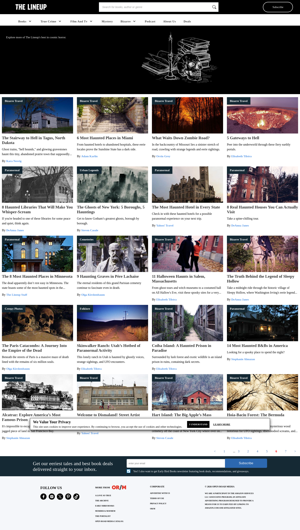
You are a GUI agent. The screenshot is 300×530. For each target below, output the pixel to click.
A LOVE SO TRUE (103, 495)
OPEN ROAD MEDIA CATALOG (109, 521)
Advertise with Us (160, 493)
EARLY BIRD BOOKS (104, 506)
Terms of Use (157, 498)
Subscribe (277, 7)
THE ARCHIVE (102, 500)
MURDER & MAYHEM (105, 511)
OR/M (152, 508)
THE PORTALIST (103, 516)
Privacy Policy (158, 503)
